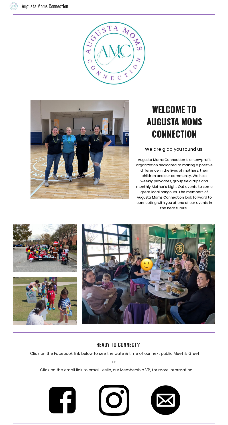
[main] (174, 121)
